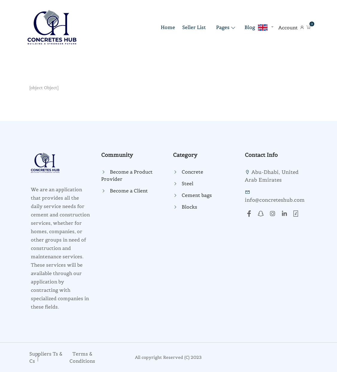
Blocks (189, 207)
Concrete (192, 172)
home (168, 27)
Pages (223, 27)
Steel (187, 183)
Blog (250, 27)
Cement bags (197, 195)
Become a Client (129, 191)
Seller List (194, 27)
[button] (308, 28)
